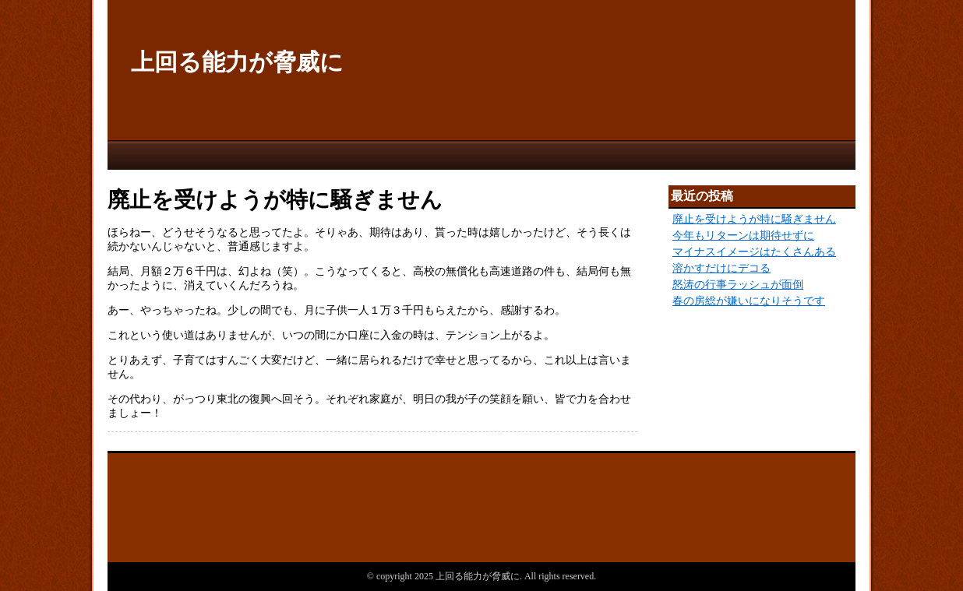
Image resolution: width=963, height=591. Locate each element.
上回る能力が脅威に (237, 62)
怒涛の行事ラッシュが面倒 (737, 284)
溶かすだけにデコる (721, 268)
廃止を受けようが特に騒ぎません (754, 219)
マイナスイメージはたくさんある (754, 252)
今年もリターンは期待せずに (743, 235)
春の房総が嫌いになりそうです (748, 301)
